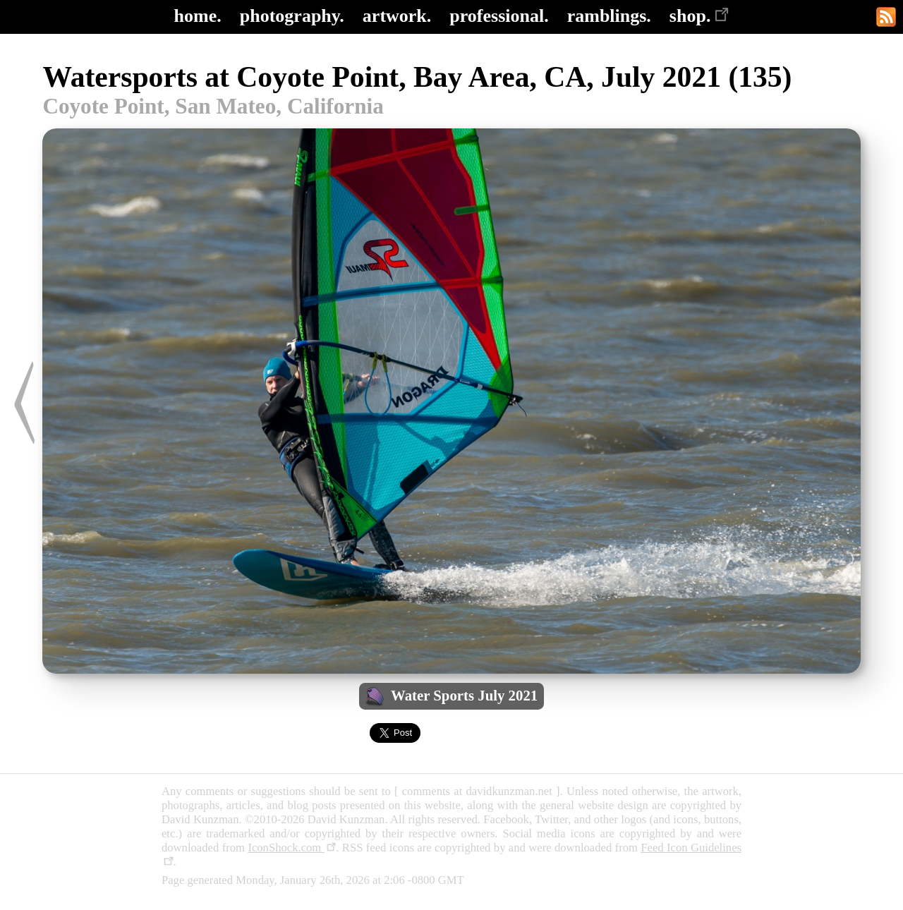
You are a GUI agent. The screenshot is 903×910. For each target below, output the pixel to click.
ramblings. (609, 16)
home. (198, 16)
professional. (498, 16)
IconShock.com (292, 847)
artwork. (397, 16)
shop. (699, 16)
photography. (292, 16)
